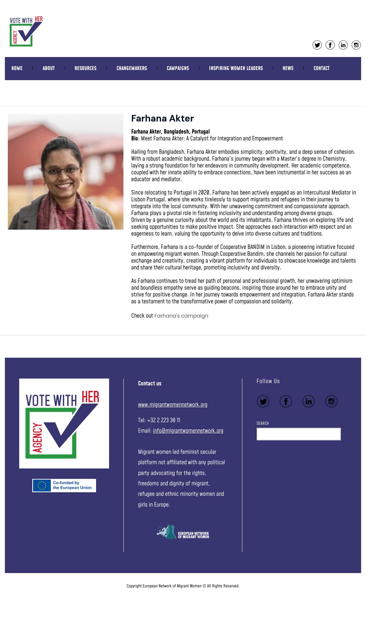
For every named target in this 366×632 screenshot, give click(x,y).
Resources (85, 68)
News (288, 68)
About (49, 68)
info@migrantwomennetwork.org (188, 431)
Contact (322, 68)
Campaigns (178, 68)
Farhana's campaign (181, 316)
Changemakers (132, 68)
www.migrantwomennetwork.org (172, 405)
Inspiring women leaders (236, 68)
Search (263, 423)
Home (16, 68)
